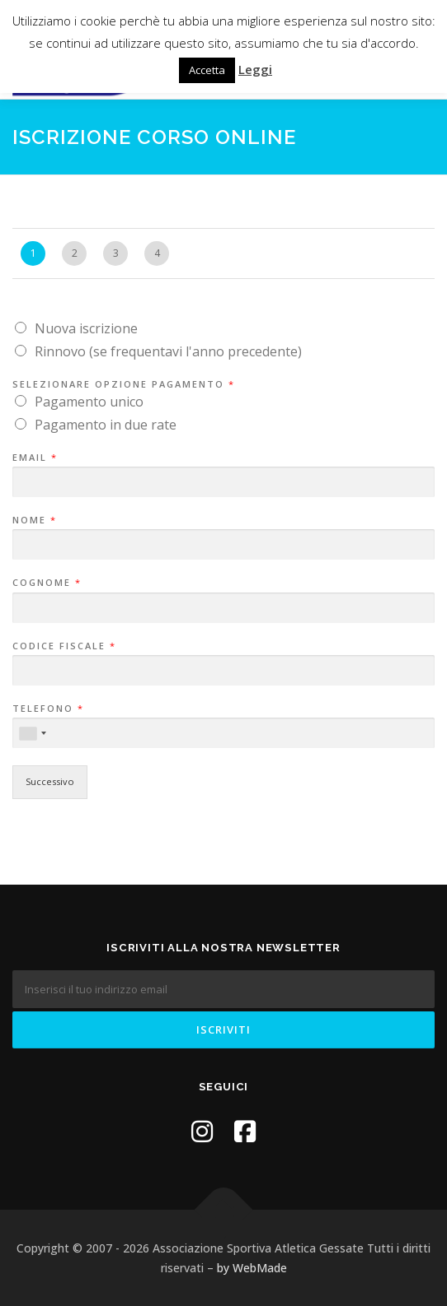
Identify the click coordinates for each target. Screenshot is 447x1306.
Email (34, 457)
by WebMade (252, 1268)
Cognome (46, 582)
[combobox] (32, 733)
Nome (33, 520)
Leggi (255, 69)
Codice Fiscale (63, 646)
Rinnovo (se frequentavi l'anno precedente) (168, 351)
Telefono (47, 708)
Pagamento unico (89, 402)
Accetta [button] (207, 70)
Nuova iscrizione (86, 328)
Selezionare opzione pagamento (122, 384)
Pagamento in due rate (105, 425)
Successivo (50, 781)
